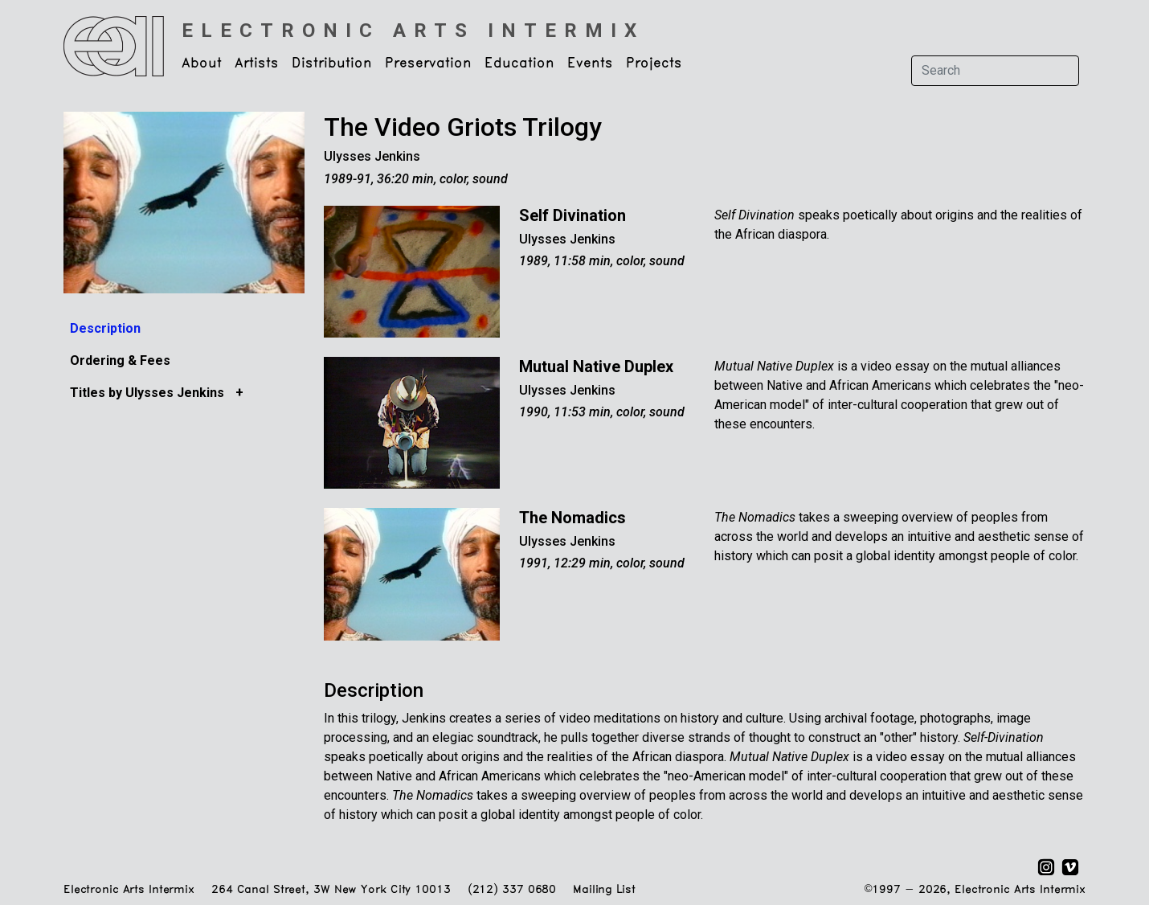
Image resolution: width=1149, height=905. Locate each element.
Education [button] (519, 63)
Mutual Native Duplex (596, 366)
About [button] (202, 63)
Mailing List (604, 890)
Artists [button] (257, 63)
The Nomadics (572, 517)
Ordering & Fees (120, 360)
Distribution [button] (332, 63)
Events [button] (590, 63)
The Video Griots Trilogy (463, 127)
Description (105, 328)
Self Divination (572, 215)
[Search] (995, 70)
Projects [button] (654, 63)
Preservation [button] (428, 63)
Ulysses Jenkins (372, 156)
